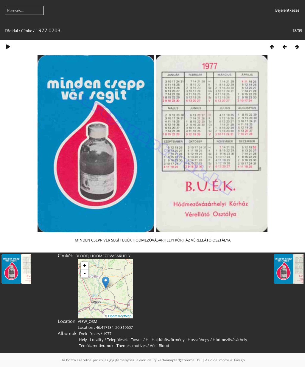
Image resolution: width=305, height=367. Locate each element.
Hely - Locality (91, 339)
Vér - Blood (159, 345)
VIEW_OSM (87, 321)
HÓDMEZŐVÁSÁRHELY (110, 255)
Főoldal (11, 30)
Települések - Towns (124, 339)
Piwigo (239, 360)
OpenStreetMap (119, 316)
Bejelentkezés (287, 10)
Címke (26, 30)
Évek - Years (89, 333)
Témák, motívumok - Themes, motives (113, 345)
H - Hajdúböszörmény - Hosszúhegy (177, 339)
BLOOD (81, 255)
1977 (107, 333)
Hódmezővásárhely (230, 339)
